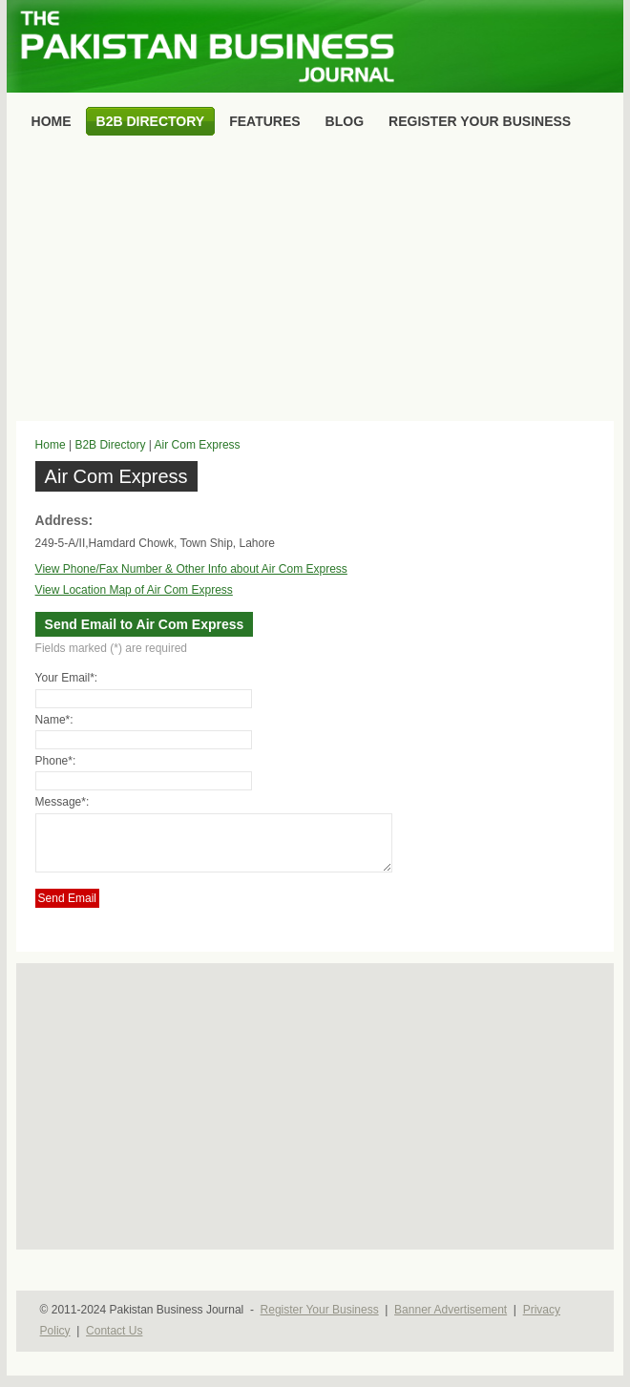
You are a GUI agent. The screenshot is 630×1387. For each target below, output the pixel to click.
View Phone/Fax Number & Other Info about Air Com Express (191, 569)
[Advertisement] (315, 282)
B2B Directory (109, 445)
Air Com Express (198, 445)
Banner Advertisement (450, 1321)
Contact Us (114, 1342)
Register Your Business (320, 1321)
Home (50, 445)
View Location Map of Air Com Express (134, 590)
